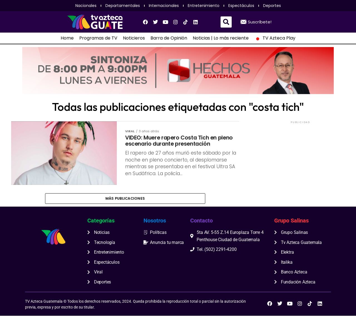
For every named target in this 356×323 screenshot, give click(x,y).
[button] (226, 22)
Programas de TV (98, 38)
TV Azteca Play (274, 38)
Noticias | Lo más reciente (221, 38)
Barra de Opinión (168, 38)
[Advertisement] (300, 159)
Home (67, 38)
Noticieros (134, 38)
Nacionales (86, 5)
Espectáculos (241, 5)
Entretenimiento (203, 5)
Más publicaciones (125, 204)
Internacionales (164, 5)
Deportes (272, 5)
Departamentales (122, 5)
